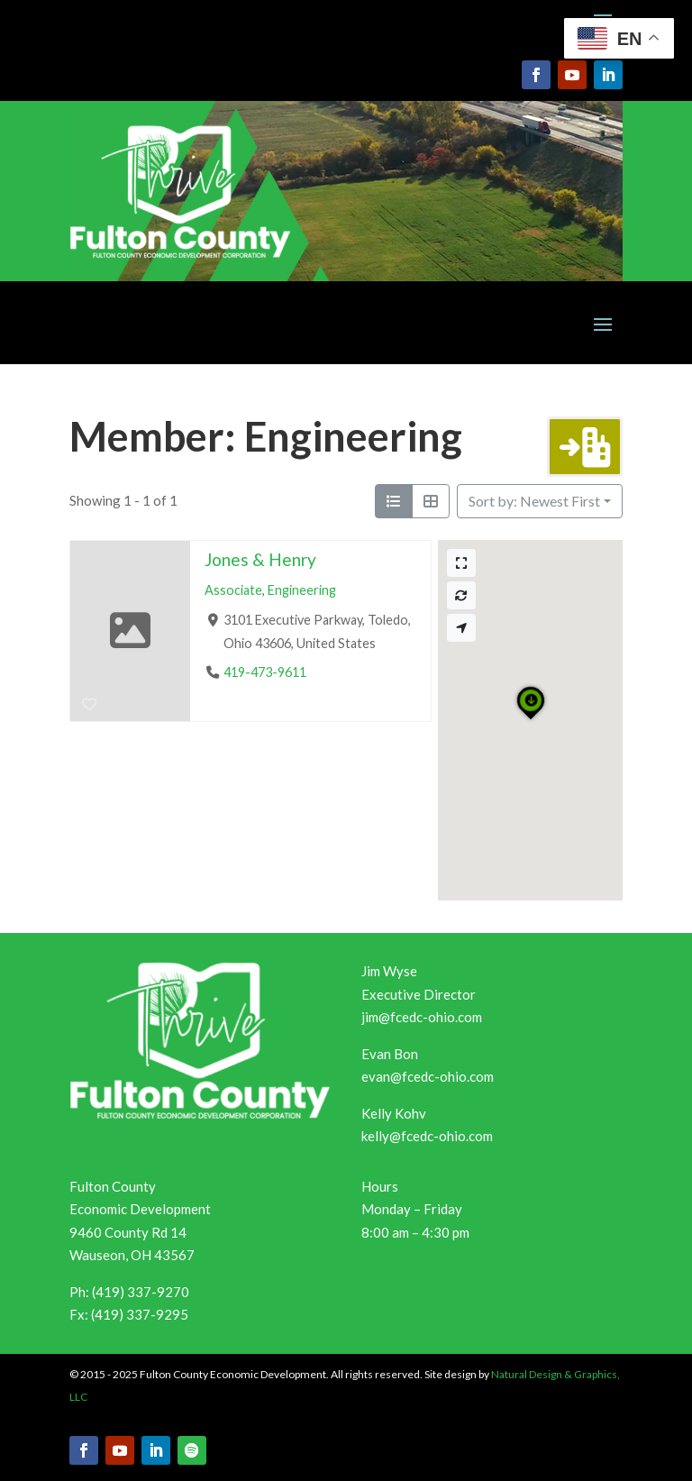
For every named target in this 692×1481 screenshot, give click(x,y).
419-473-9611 (264, 672)
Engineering (302, 590)
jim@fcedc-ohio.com (421, 1017)
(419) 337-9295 (139, 1314)
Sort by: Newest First (534, 500)
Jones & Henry (260, 559)
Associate (233, 590)
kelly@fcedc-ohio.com (427, 1136)
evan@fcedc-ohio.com (427, 1076)
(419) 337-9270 (140, 1292)
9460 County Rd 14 (128, 1232)
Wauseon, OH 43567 (132, 1255)
